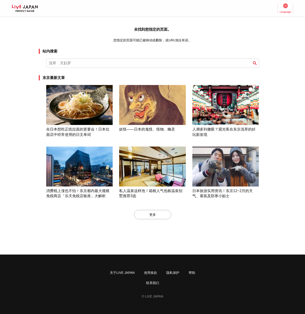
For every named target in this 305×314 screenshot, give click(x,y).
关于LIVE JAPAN (122, 273)
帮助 (192, 273)
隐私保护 (172, 273)
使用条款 (150, 273)
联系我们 (152, 283)
